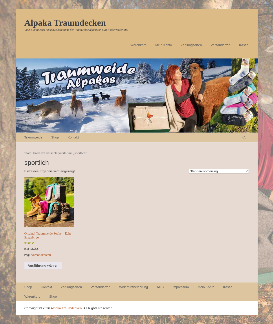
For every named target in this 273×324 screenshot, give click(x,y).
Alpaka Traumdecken (65, 23)
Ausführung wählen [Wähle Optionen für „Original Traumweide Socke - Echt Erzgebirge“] (43, 265)
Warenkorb (138, 45)
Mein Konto (163, 45)
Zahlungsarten (191, 45)
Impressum (180, 287)
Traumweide (33, 137)
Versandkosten (41, 255)
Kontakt (73, 137)
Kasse (243, 45)
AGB (160, 287)
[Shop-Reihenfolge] (219, 171)
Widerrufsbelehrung (133, 287)
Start (27, 153)
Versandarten (220, 45)
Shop (55, 137)
